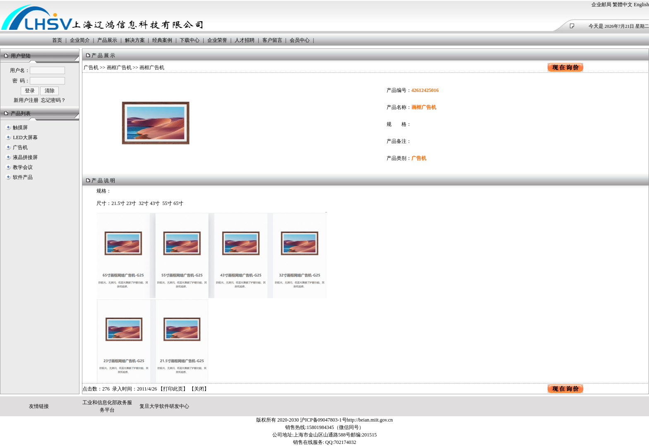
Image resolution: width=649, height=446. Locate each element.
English (641, 4)
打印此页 (173, 389)
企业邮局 (601, 4)
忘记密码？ (53, 100)
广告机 (20, 147)
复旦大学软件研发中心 (164, 406)
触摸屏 (20, 127)
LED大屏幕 (25, 137)
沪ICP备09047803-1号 (323, 420)
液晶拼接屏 (25, 157)
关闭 (199, 389)
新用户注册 (26, 100)
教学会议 (23, 167)
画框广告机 (119, 67)
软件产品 (23, 177)
